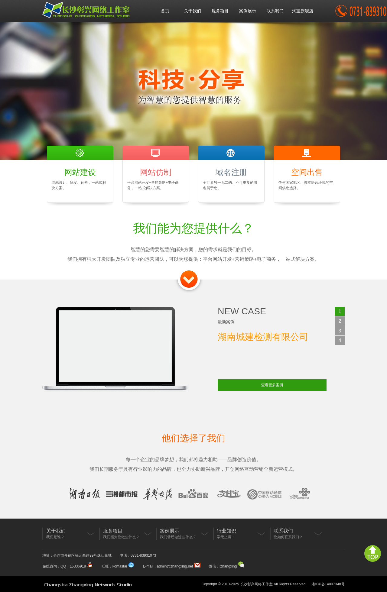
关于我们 (192, 10)
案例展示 (247, 10)
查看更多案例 (272, 385)
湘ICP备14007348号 (328, 584)
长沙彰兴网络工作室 (256, 584)
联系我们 (275, 10)
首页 (165, 10)
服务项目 (220, 10)
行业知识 (226, 530)
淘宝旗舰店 (302, 10)
